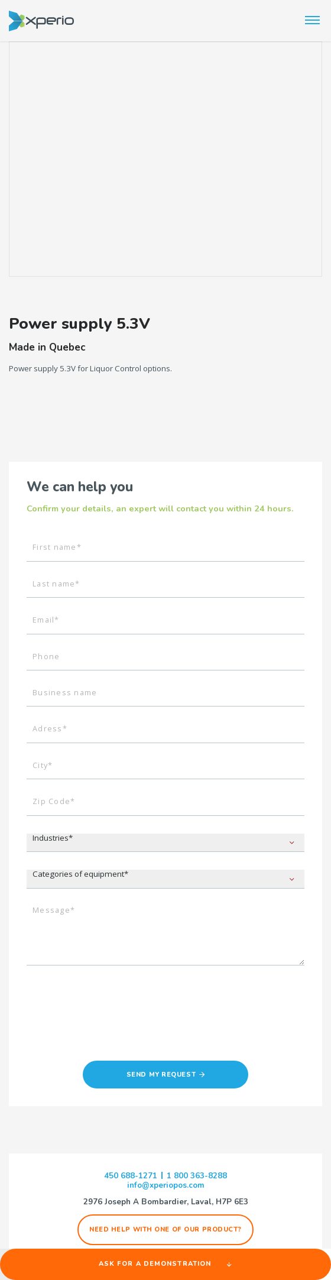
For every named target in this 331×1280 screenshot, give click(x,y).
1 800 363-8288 (197, 1175)
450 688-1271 (130, 1175)
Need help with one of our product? (165, 1229)
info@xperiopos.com (166, 1185)
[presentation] (116, 1008)
